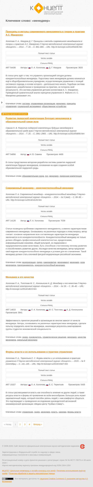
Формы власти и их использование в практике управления (39, 352)
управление (27, 412)
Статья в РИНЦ (46, 63)
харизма (62, 412)
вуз (46, 176)
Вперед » (37, 424)
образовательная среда (33, 176)
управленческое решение (54, 337)
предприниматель (25, 265)
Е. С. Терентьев (55, 384)
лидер (39, 262)
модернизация (29, 262)
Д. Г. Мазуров (53, 67)
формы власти (74, 412)
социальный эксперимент (29, 106)
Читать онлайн (46, 58)
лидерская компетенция (71, 176)
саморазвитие (49, 262)
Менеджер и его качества (20, 277)
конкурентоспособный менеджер (50, 265)
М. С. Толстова (54, 310)
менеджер (61, 103)
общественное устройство (54, 106)
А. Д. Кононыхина (73, 310)
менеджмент (63, 262)
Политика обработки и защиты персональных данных (32, 473)
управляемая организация (43, 103)
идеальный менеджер (27, 340)
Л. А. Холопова (36, 67)
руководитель (35, 337)
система (26, 103)
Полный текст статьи (46, 53)
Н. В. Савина (34, 154)
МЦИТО (5, 471)
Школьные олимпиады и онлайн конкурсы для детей (32, 471)
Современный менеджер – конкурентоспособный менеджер (39, 188)
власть (54, 412)
